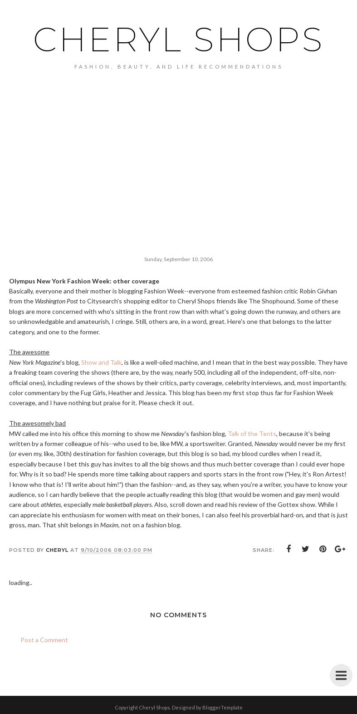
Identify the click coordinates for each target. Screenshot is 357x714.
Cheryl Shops (178, 39)
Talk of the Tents (252, 433)
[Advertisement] (178, 174)
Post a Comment (44, 640)
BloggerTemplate (222, 707)
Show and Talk (101, 362)
